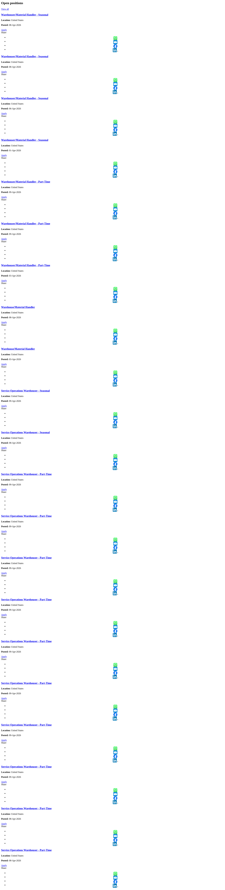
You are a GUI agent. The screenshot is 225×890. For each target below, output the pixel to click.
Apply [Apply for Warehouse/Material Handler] (4, 322)
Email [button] (115, 42)
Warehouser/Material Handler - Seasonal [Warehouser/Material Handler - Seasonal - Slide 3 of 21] (24, 98)
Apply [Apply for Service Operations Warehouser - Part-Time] (4, 489)
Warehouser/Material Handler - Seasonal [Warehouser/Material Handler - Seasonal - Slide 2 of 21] (24, 56)
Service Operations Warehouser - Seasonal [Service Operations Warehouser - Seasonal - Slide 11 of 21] (25, 432)
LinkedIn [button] (115, 50)
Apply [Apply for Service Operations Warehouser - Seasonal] (4, 406)
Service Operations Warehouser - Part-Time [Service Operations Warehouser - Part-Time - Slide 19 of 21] (26, 766)
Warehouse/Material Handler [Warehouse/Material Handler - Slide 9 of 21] (18, 348)
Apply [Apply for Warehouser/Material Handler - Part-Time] (4, 197)
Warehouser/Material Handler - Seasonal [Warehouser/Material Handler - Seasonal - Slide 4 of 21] (24, 139)
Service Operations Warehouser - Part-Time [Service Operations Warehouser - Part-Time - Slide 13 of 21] (26, 515)
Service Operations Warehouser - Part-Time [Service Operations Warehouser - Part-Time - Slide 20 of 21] (26, 808)
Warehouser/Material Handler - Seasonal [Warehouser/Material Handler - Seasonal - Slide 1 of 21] (24, 14)
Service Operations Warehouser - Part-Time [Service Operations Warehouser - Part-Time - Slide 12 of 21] (26, 474)
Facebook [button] (115, 46)
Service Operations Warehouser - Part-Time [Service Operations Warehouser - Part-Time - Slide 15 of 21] (26, 599)
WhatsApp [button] (115, 38)
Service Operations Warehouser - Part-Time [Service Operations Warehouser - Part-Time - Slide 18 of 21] (26, 724)
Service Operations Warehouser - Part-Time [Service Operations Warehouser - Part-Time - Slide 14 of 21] (26, 557)
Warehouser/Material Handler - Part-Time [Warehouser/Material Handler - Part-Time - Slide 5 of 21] (25, 181)
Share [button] (3, 32)
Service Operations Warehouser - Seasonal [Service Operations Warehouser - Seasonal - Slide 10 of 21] (25, 390)
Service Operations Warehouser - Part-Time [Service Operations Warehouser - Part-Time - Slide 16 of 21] (26, 641)
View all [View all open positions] (5, 9)
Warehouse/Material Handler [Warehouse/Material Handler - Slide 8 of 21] (18, 307)
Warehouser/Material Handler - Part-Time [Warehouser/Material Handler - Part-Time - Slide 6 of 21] (25, 223)
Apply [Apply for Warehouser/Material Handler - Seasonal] (4, 30)
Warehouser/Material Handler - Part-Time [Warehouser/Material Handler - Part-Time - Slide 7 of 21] (25, 265)
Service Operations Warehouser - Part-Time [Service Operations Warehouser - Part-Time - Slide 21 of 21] (26, 850)
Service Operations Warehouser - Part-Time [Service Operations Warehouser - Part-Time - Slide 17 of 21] (26, 683)
